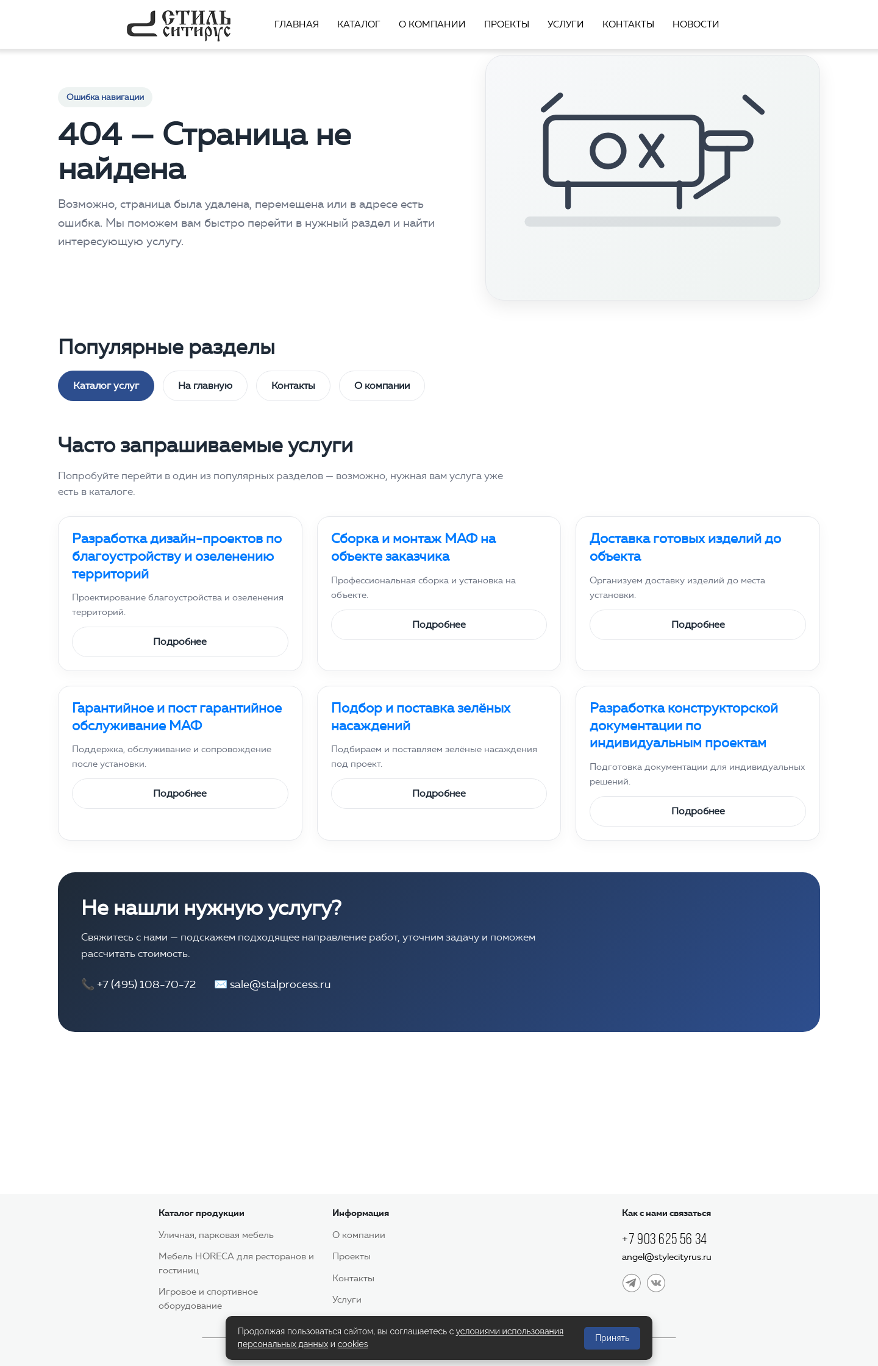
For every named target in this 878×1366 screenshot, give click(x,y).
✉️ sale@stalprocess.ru (272, 984)
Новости (696, 24)
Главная (296, 24)
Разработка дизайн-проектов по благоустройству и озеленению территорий (177, 556)
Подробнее (180, 641)
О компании (432, 24)
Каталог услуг (106, 385)
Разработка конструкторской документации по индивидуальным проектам (684, 725)
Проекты (506, 24)
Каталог (358, 24)
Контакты (628, 24)
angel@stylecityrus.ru (667, 1256)
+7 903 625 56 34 (664, 1239)
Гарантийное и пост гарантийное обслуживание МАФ (177, 717)
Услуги (566, 24)
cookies (353, 1344)
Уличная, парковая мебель (216, 1234)
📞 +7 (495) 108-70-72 (138, 984)
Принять (612, 1338)
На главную (205, 385)
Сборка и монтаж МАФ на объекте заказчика (413, 547)
